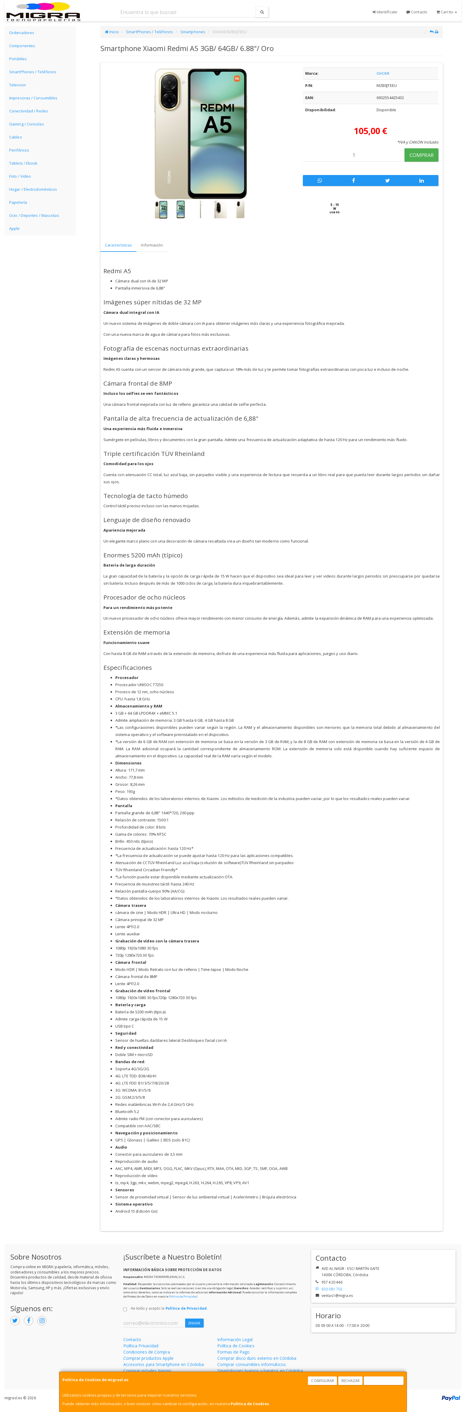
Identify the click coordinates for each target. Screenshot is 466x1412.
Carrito (446, 12)
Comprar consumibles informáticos (251, 1364)
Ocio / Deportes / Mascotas (34, 215)
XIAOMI (383, 73)
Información (152, 245)
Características (118, 245)
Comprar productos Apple (148, 1358)
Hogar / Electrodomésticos (33, 189)
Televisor (17, 85)
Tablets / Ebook (23, 163)
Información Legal (235, 1339)
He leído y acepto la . (169, 1308)
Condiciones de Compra (146, 1352)
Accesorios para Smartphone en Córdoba (163, 1364)
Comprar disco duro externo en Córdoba (257, 1358)
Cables (15, 137)
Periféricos (19, 150)
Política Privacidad (141, 1346)
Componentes (22, 45)
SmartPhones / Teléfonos (32, 71)
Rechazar (350, 1380)
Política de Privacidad (183, 1296)
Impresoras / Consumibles (33, 98)
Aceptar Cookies (384, 1380)
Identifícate (385, 12)
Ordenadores (21, 32)
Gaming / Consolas (26, 124)
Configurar (322, 1380)
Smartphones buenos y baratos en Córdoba (260, 1370)
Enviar (194, 1323)
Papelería (18, 202)
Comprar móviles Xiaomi (147, 1370)
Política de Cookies (250, 1403)
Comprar (422, 155)
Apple (14, 228)
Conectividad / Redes (28, 111)
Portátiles (18, 58)
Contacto (416, 12)
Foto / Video (20, 176)
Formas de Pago (233, 1352)
